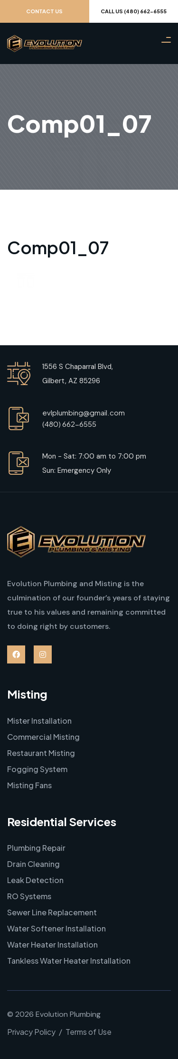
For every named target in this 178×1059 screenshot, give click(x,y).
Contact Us (44, 11)
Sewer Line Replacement (52, 912)
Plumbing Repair (36, 848)
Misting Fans (29, 785)
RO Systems (29, 896)
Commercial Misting (43, 737)
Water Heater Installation (52, 944)
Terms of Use (89, 1032)
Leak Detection (35, 880)
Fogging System (37, 769)
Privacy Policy (31, 1032)
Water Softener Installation (56, 928)
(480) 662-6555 (69, 423)
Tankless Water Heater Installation (69, 961)
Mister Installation (39, 721)
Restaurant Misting (41, 753)
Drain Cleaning (33, 864)
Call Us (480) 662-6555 (134, 11)
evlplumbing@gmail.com (83, 412)
